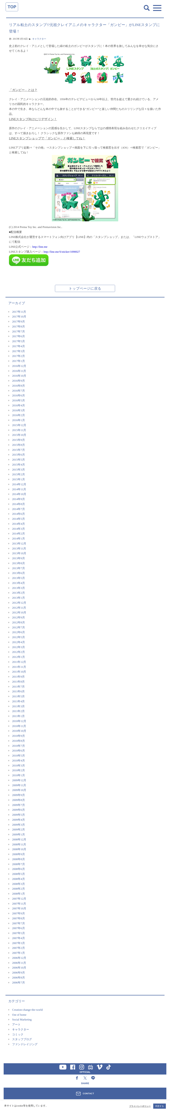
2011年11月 (19, 666)
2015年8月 (18, 444)
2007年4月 (18, 938)
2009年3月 (18, 824)
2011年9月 (18, 676)
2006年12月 (19, 957)
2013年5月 (18, 578)
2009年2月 (18, 829)
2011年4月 (18, 701)
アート (16, 1024)
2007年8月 (18, 918)
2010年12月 (19, 721)
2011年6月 (18, 691)
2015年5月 (18, 459)
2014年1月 (18, 538)
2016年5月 (18, 400)
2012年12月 (19, 602)
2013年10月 (19, 553)
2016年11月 (19, 371)
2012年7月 (18, 627)
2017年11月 (19, 311)
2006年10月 (19, 967)
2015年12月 (19, 425)
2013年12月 (19, 543)
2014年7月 (18, 509)
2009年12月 (19, 780)
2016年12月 (19, 366)
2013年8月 (18, 563)
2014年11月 (19, 489)
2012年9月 (18, 617)
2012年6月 (18, 632)
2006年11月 (19, 962)
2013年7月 (18, 568)
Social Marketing (22, 1019)
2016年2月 (18, 415)
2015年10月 (19, 435)
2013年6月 (18, 573)
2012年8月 (18, 622)
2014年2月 (18, 533)
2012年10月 (19, 612)
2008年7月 (18, 864)
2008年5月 (18, 874)
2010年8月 (18, 740)
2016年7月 (18, 390)
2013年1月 (18, 597)
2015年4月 (18, 464)
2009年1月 (18, 834)
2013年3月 (18, 588)
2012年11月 (19, 607)
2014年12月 (19, 484)
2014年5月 (18, 518)
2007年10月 (19, 908)
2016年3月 (18, 410)
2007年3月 (18, 943)
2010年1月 (18, 775)
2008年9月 (18, 854)
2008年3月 (18, 884)
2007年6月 (18, 928)
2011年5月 (18, 696)
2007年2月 (18, 948)
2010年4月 (18, 760)
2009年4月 (18, 819)
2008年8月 (18, 859)
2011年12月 (19, 662)
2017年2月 (18, 356)
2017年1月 (18, 361)
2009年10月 (19, 790)
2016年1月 (18, 420)
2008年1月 (18, 893)
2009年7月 (18, 805)
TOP (11, 6)
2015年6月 (18, 454)
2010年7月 (18, 745)
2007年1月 (18, 952)
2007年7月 (18, 923)
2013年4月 (18, 583)
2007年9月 (18, 913)
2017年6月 (18, 336)
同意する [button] (159, 1106)
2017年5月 (18, 341)
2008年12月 (19, 839)
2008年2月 (18, 888)
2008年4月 (18, 879)
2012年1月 (18, 657)
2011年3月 (18, 706)
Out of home (19, 1014)
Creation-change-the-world (27, 1009)
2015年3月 (18, 469)
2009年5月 (18, 814)
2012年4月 (18, 642)
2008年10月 (19, 849)
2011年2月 (18, 711)
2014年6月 (18, 513)
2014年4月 (18, 523)
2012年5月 (18, 637)
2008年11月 (19, 844)
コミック (17, 1034)
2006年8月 (18, 977)
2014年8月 (18, 504)
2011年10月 (19, 671)
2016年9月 (18, 380)
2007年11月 (19, 903)
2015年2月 (18, 474)
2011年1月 (18, 716)
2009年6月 (18, 809)
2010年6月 (18, 750)
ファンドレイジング (25, 1044)
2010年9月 (18, 735)
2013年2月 (18, 592)
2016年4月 (18, 405)
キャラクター (39, 39)
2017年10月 (19, 316)
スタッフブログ (22, 1039)
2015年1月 (18, 479)
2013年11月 (19, 548)
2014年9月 (18, 499)
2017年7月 (18, 331)
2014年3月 (18, 528)
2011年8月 (18, 681)
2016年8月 (18, 385)
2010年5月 (18, 755)
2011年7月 (18, 686)
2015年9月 (18, 440)
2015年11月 (19, 430)
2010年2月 (18, 770)
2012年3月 (18, 647)
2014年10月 (19, 494)
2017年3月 (18, 351)
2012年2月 (18, 652)
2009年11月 (19, 785)
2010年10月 (19, 730)
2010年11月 (19, 726)
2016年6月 (18, 395)
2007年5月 (18, 933)
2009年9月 (18, 795)
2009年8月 (18, 800)
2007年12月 (19, 898)
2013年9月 (18, 558)
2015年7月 (18, 449)
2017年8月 (18, 326)
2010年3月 (18, 765)
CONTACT (88, 1093)
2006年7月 (18, 982)
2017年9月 (18, 321)
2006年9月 (18, 972)
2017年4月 (18, 346)
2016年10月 (19, 375)
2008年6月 (18, 869)
